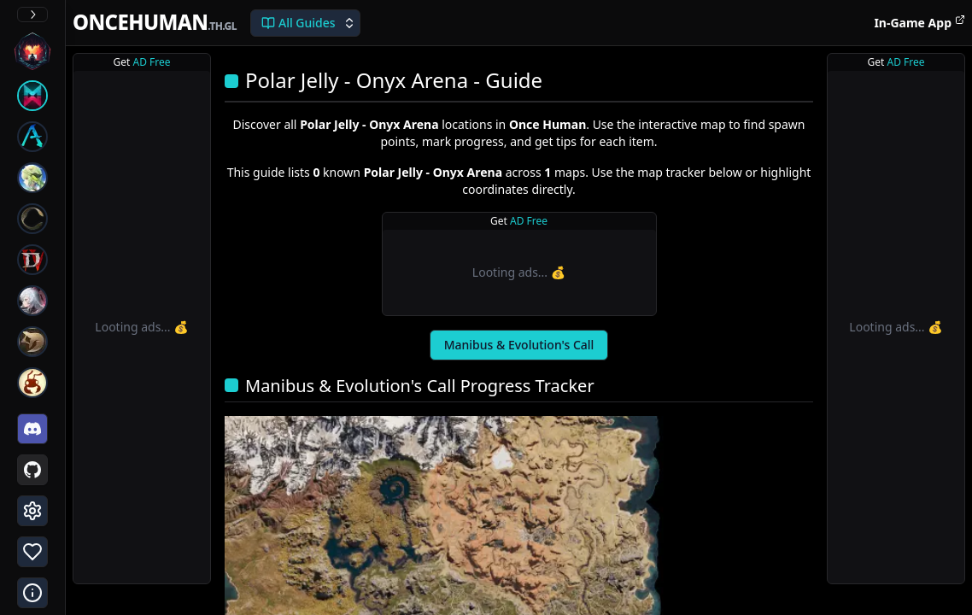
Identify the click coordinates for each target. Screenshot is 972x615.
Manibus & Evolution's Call (519, 345)
